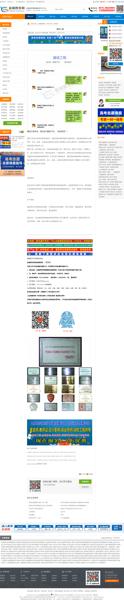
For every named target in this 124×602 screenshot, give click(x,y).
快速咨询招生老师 (114, 100)
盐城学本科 (93, 562)
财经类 (5, 37)
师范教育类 (6, 33)
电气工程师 (113, 177)
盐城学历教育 (29, 551)
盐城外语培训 (91, 558)
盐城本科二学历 (35, 553)
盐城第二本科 (25, 553)
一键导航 (47, 262)
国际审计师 (118, 194)
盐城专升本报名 (82, 549)
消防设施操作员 (117, 164)
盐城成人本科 (85, 562)
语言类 (5, 65)
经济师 (109, 164)
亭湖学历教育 (98, 553)
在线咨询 (85, 481)
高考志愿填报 (103, 142)
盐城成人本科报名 (7, 558)
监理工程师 (110, 150)
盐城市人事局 (40, 562)
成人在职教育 (73, 558)
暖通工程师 (118, 182)
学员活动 (33, 578)
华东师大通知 (34, 575)
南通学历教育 (88, 556)
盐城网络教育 (48, 560)
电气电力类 (6, 53)
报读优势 (4, 110)
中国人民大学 (30, 2)
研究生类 (5, 93)
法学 (62, 515)
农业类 (5, 89)
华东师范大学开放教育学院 (58, 553)
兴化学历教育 (61, 556)
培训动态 (54, 578)
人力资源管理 (65, 518)
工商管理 (32, 512)
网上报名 (121, 2)
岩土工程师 (102, 179)
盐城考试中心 (87, 560)
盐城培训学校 (77, 560)
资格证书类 (6, 81)
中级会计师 (110, 147)
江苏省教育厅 (101, 562)
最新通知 (12, 110)
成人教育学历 (64, 558)
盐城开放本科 (10, 553)
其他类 (5, 61)
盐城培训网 (99, 551)
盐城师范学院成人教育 (67, 542)
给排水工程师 (103, 184)
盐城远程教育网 (38, 560)
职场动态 (43, 578)
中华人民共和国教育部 (61, 562)
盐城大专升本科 (76, 544)
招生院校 (41, 16)
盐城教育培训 (103, 560)
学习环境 (12, 115)
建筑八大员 (102, 189)
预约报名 (116, 64)
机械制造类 (6, 57)
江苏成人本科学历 (109, 551)
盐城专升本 (95, 560)
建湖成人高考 (48, 544)
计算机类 (5, 41)
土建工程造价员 (112, 179)
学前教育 (32, 515)
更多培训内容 (112, 142)
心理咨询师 (102, 162)
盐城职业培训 (110, 558)
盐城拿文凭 (114, 549)
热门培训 (107, 16)
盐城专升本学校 (39, 551)
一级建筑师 (116, 172)
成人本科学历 (45, 553)
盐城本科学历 (115, 556)
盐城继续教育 (11, 562)
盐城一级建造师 (21, 562)
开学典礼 (4, 118)
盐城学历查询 (49, 551)
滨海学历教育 (34, 556)
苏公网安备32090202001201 (59, 595)
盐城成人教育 (56, 560)
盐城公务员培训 (69, 551)
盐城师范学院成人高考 (53, 542)
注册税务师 (110, 194)
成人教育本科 (46, 558)
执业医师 (116, 155)
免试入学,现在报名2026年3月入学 (71, 508)
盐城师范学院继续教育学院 (84, 542)
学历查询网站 (28, 558)
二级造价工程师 (104, 167)
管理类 (5, 29)
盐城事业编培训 (59, 551)
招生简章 (12, 104)
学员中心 (96, 16)
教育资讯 (43, 575)
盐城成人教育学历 (67, 560)
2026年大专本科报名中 (36, 508)
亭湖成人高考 (66, 544)
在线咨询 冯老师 (115, 26)
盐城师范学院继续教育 (100, 542)
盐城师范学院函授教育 (8, 542)
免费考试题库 (103, 145)
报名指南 (20, 110)
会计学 (63, 512)
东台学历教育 (25, 556)
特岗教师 (101, 160)
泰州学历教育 (70, 556)
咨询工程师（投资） (105, 172)
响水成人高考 (11, 544)
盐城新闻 (54, 575)
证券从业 (119, 192)
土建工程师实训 (112, 189)
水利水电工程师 (113, 184)
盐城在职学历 (13, 551)
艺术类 (5, 69)
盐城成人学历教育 (74, 562)
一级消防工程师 (104, 152)
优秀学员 (33, 580)
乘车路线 (64, 580)
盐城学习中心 (106, 556)
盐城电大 (18, 553)
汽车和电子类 (7, 73)
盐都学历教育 (107, 553)
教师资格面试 (116, 160)
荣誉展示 (74, 575)
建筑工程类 (6, 49)
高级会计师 (102, 194)
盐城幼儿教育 (20, 560)
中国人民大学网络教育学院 (76, 553)
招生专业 (52, 16)
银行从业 (112, 192)
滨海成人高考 (20, 544)
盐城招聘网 (64, 549)
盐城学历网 (21, 551)
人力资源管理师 (112, 162)
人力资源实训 (103, 169)
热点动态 (63, 16)
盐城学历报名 (72, 549)
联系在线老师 (112, 581)
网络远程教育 (82, 558)
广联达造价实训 (115, 187)
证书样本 (20, 113)
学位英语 (101, 197)
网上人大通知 (24, 578)
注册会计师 (118, 147)
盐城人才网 (56, 549)
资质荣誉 (4, 115)
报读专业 (20, 104)
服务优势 (74, 578)
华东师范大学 (40, 2)
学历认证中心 (37, 558)
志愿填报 (4, 104)
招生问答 (74, 16)
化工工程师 (110, 182)
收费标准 (2, 578)
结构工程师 (110, 174)
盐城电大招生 (79, 551)
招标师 (120, 189)
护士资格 (101, 157)
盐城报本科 (106, 549)
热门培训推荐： (33, 448)
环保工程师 (102, 182)
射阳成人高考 (38, 544)
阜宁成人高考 (29, 544)
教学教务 (85, 16)
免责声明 (94, 591)
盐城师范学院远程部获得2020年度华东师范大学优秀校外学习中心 (111, 74)
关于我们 (12, 113)
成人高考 (111, 169)
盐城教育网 (41, 24)
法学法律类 (6, 45)
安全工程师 (113, 152)
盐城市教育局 (49, 562)
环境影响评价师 (104, 177)
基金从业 (66, 547)
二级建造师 (102, 150)
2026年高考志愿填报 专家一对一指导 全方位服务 (17, 138)
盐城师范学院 (89, 553)
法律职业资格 (114, 167)
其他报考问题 (12, 123)
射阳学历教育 (7, 556)
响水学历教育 (52, 556)
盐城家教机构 (11, 560)
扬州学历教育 (79, 556)
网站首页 (30, 16)
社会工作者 (102, 164)
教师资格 (108, 160)
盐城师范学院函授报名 (38, 542)
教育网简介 (65, 575)
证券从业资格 (52, 547)
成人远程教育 (55, 558)
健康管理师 (109, 157)
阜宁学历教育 (43, 556)
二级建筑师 (102, 174)
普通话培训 (102, 155)
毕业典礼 (12, 118)
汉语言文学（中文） (35, 518)
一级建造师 (111, 145)
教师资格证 (18, 547)
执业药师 (110, 155)
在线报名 (85, 487)
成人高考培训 (91, 544)
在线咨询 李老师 (115, 37)
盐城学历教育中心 (90, 551)
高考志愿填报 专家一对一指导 (38, 502)
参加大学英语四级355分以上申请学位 (41, 505)
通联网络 (95, 595)
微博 (110, 2)
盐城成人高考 (112, 542)
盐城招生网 (98, 549)
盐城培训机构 (112, 560)
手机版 (97, 2)
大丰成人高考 (56, 544)
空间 (115, 2)
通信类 (5, 85)
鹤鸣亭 (50, 549)
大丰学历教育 (16, 556)
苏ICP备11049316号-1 (81, 595)
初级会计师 (102, 147)
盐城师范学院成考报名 (23, 542)
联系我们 (118, 16)
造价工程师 (8, 549)
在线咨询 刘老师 (115, 30)
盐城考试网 (91, 549)
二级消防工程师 (104, 192)
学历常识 (4, 113)
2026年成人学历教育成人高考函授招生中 (74, 505)
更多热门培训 (42, 464)
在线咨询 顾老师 (115, 34)
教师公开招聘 (117, 157)
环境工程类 (6, 77)
